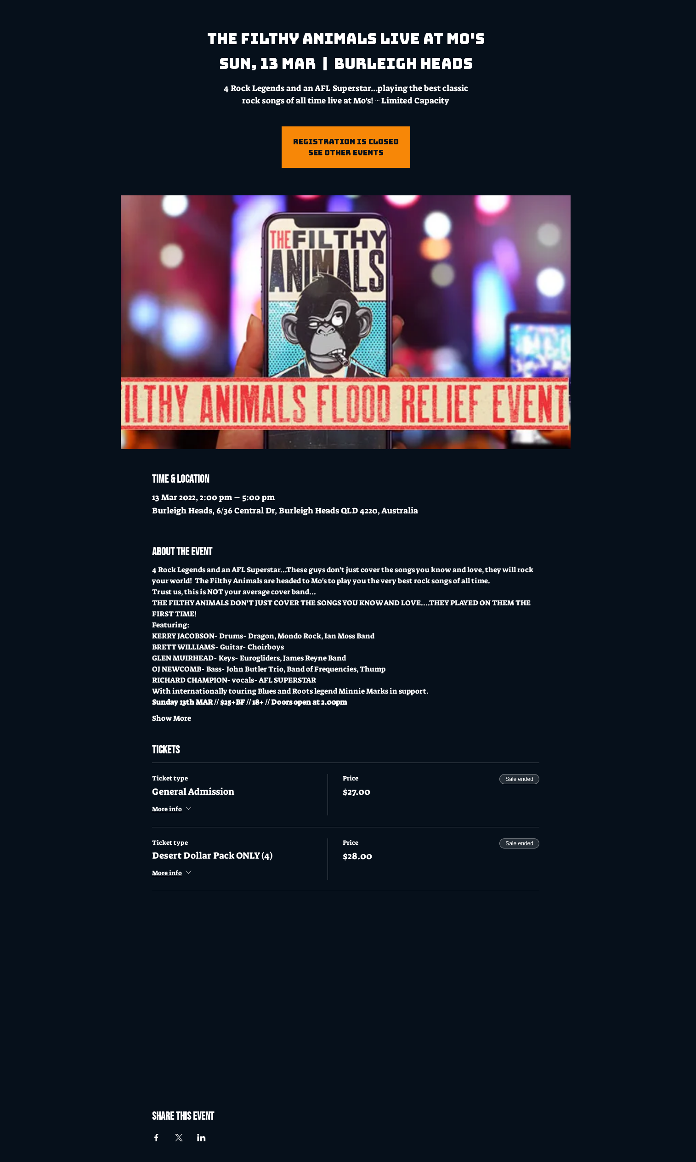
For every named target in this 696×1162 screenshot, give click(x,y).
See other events (346, 152)
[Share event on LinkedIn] (201, 1137)
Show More (171, 718)
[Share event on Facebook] (156, 1137)
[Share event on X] (179, 1137)
